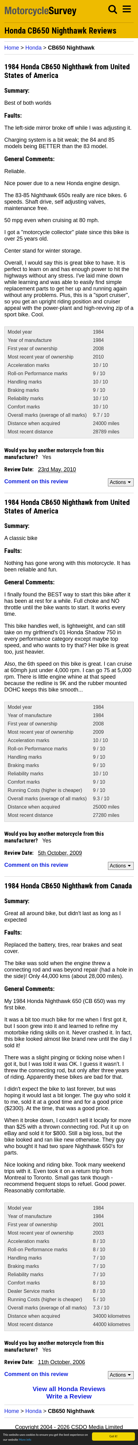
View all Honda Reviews (69, 1388)
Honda (33, 48)
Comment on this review (36, 481)
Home (11, 48)
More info (25, 1440)
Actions (121, 482)
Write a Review (69, 1396)
